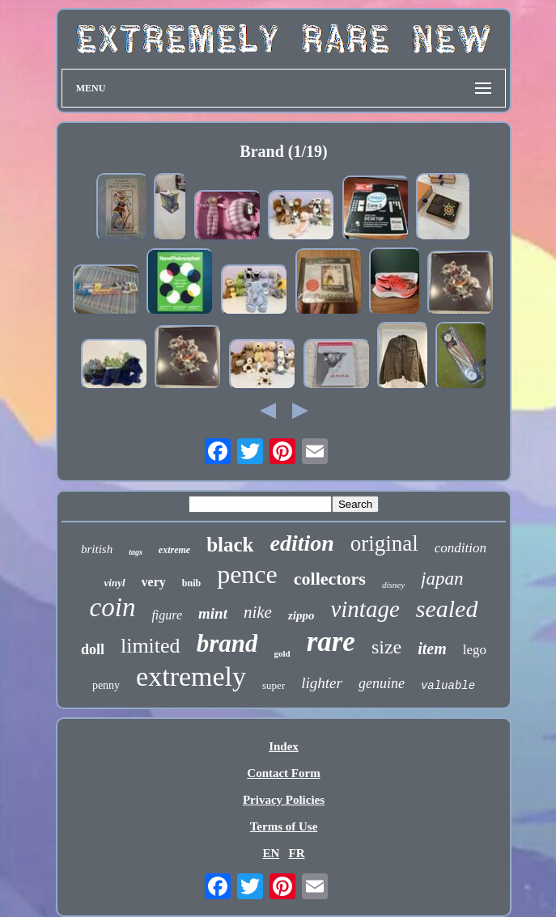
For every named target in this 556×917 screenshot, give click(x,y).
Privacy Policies (284, 799)
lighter (321, 682)
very (154, 582)
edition (302, 543)
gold (282, 653)
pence (247, 574)
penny (106, 685)
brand (227, 643)
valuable (448, 685)
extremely (191, 676)
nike (258, 612)
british (96, 549)
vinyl (114, 583)
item (432, 648)
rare (331, 641)
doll (92, 649)
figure (166, 615)
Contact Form (283, 773)
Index (284, 746)
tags (135, 551)
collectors (330, 578)
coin (113, 607)
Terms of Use (284, 826)
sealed (447, 608)
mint (212, 613)
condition (460, 548)
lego (474, 649)
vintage (364, 609)
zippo (301, 615)
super (273, 685)
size (386, 646)
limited (150, 645)
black (229, 545)
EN (270, 853)
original (384, 543)
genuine (382, 683)
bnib (191, 583)
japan (442, 578)
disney (393, 585)
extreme (174, 550)
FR (297, 853)
